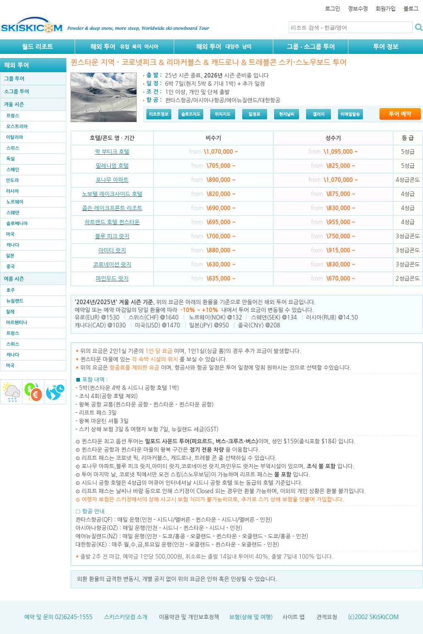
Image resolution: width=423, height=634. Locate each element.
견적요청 (326, 617)
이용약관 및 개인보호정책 (189, 617)
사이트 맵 (293, 617)
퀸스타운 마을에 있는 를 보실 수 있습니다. (154, 359)
